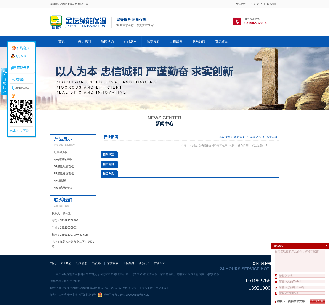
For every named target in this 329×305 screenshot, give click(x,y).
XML (146, 294)
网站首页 (239, 137)
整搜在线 (160, 287)
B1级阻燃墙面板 (64, 166)
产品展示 (130, 41)
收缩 (4, 81)
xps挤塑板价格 (63, 187)
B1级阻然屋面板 (64, 173)
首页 (61, 41)
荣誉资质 (153, 41)
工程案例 (176, 41)
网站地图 (241, 3)
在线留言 (221, 41)
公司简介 (256, 3)
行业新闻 (272, 137)
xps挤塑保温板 (63, 159)
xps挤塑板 (60, 180)
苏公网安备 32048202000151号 (120, 294)
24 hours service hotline (249, 269)
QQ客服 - (22, 56)
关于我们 (84, 41)
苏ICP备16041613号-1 (125, 287)
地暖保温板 (61, 152)
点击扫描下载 (19, 131)
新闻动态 (107, 41)
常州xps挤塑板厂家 (117, 274)
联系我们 (272, 3)
